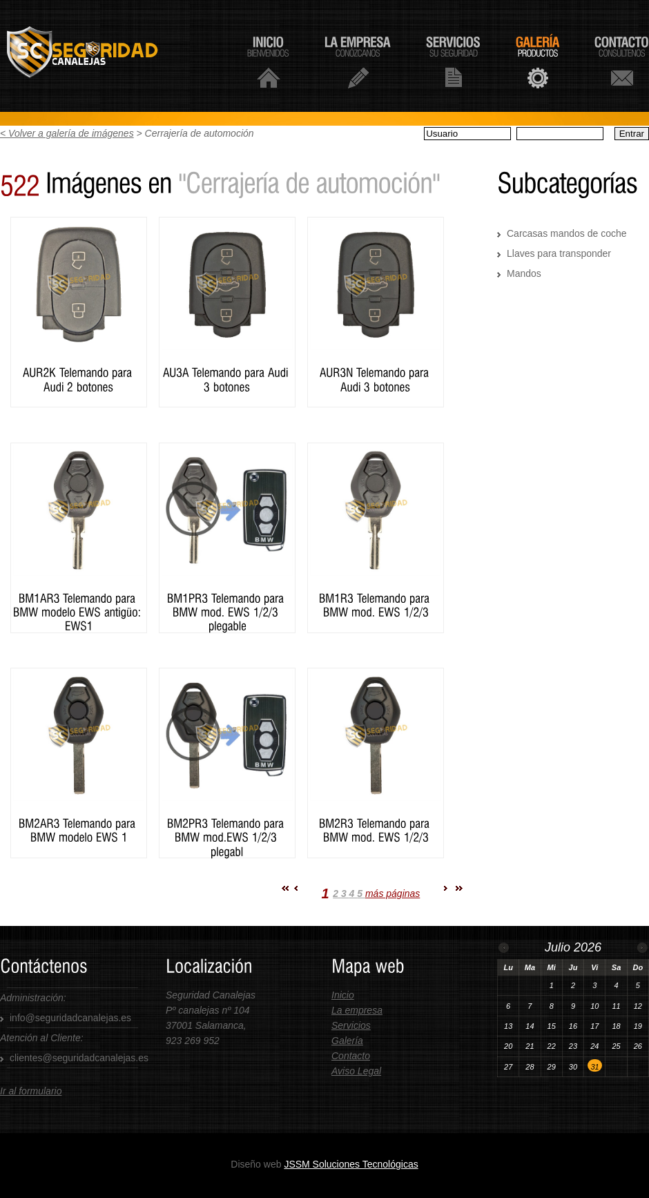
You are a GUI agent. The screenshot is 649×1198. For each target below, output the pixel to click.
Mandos (524, 273)
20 (508, 1046)
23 (573, 1046)
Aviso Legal (356, 1070)
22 (552, 1046)
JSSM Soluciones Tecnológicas (351, 1164)
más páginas (392, 893)
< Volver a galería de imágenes (67, 133)
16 (573, 1026)
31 (595, 1067)
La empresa (356, 1010)
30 (573, 1067)
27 (508, 1067)
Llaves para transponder (559, 253)
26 (638, 1046)
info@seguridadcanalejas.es (70, 1017)
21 (529, 1046)
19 (638, 1026)
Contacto (350, 1055)
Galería (347, 1040)
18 (616, 1026)
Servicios (351, 1025)
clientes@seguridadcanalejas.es (79, 1057)
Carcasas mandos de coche (567, 233)
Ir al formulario (30, 1090)
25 (616, 1046)
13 (508, 1026)
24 (594, 1046)
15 (552, 1026)
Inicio (342, 995)
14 (529, 1026)
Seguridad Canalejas (99, 55)
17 (594, 1026)
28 (529, 1067)
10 (594, 1006)
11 (616, 1006)
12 (638, 1006)
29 (552, 1067)
